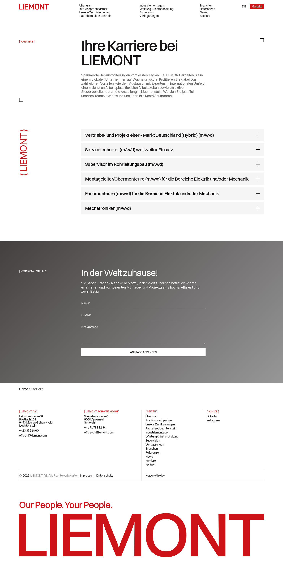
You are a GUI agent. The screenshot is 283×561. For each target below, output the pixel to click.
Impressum (87, 475)
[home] (34, 7)
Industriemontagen (152, 5)
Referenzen (207, 8)
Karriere (205, 15)
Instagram (213, 420)
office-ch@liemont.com (99, 432)
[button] (244, 6)
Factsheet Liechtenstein (95, 15)
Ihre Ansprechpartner (93, 8)
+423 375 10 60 (28, 430)
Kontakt (257, 6)
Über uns (85, 5)
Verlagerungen (149, 15)
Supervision (147, 12)
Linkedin (212, 416)
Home (23, 389)
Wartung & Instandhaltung (156, 8)
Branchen (206, 5)
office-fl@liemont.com (33, 435)
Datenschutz (104, 475)
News (203, 12)
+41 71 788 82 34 (95, 427)
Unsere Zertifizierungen (94, 12)
